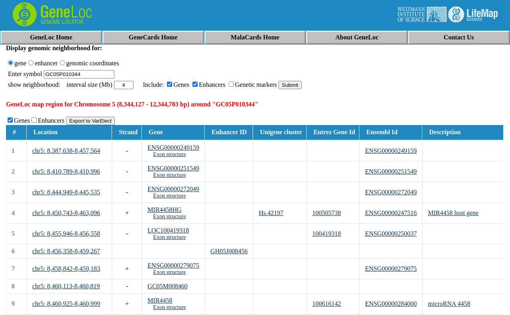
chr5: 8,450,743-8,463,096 (66, 212)
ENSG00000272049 (173, 189)
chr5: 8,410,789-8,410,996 (66, 171)
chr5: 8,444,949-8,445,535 (66, 192)
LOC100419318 (168, 230)
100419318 (326, 233)
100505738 (326, 212)
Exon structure (169, 154)
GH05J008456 (228, 251)
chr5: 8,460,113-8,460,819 (66, 286)
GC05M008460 (167, 286)
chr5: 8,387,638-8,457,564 (66, 150)
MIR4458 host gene (453, 212)
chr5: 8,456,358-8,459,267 (66, 251)
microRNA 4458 (449, 303)
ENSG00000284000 (391, 303)
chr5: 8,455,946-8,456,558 (66, 233)
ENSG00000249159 (173, 147)
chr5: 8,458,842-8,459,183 (66, 268)
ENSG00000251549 (173, 168)
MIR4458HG (164, 209)
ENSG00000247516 (391, 212)
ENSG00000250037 (391, 233)
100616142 (326, 303)
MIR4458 (159, 300)
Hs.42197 (271, 212)
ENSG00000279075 (173, 265)
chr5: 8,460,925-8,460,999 (66, 303)
